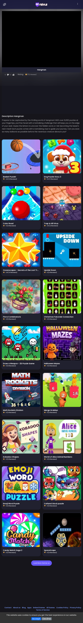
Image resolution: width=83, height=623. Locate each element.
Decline (46, 618)
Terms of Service (43, 610)
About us (16, 607)
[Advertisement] (41, 96)
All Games (50, 607)
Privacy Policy (75, 607)
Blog (24, 607)
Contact (8, 607)
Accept (36, 618)
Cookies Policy (62, 607)
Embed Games (39, 607)
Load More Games (42, 563)
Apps (29, 607)
